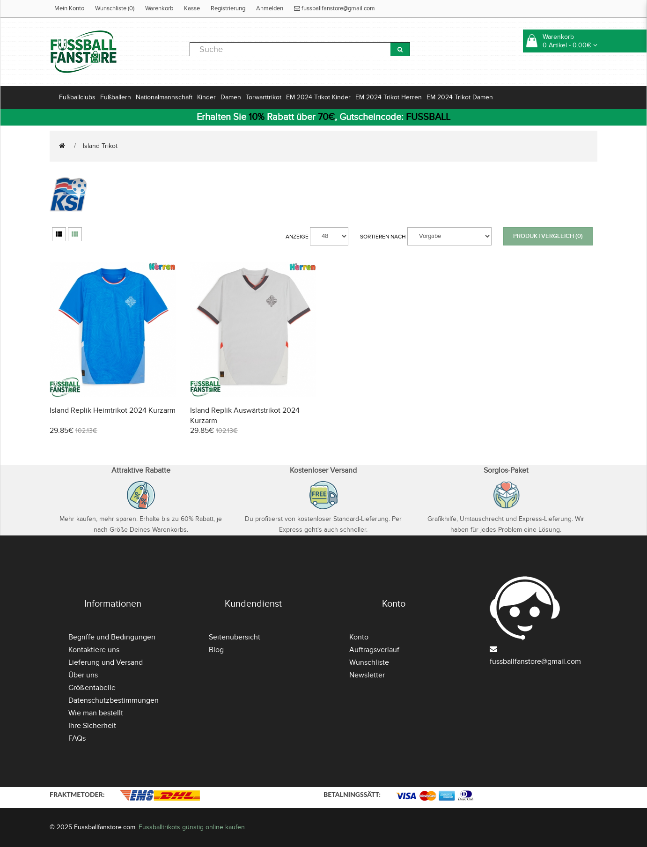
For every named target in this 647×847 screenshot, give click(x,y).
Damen (231, 97)
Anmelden (269, 8)
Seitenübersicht (234, 637)
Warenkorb (159, 8)
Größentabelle (92, 687)
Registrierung (228, 8)
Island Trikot (100, 146)
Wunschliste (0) (114, 8)
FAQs (77, 738)
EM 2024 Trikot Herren (388, 97)
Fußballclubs (77, 97)
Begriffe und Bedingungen (111, 637)
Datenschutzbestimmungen (113, 700)
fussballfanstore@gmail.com (334, 8)
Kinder (206, 97)
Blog (216, 649)
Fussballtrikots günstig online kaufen (192, 827)
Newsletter (367, 675)
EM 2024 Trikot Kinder (318, 97)
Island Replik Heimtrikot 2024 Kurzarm (113, 410)
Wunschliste (369, 662)
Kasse (192, 8)
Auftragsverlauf (374, 649)
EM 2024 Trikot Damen (459, 97)
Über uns (83, 675)
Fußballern (115, 97)
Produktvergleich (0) (548, 236)
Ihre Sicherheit (92, 725)
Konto (358, 637)
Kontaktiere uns (93, 649)
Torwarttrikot (263, 97)
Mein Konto (69, 8)
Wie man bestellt (95, 713)
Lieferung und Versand (105, 662)
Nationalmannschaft (164, 97)
